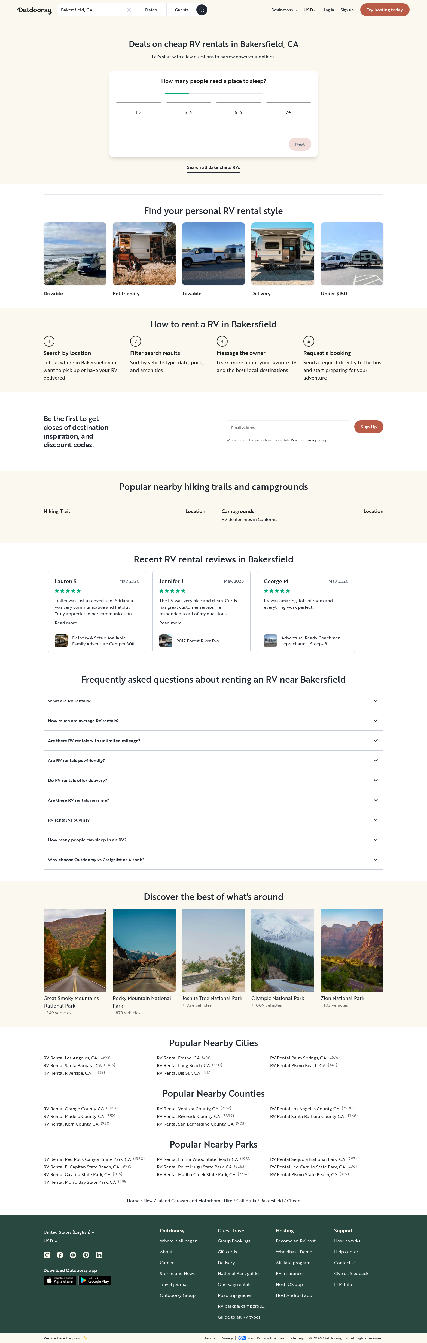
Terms (210, 1338)
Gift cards (227, 1251)
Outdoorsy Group (178, 1295)
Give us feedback (351, 1273)
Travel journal (174, 1284)
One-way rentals (234, 1284)
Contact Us (345, 1262)
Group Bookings (234, 1241)
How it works (347, 1241)
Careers (167, 1262)
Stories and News (177, 1273)
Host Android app (294, 1295)
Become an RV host (296, 1241)
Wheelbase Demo (294, 1251)
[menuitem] (284, 10)
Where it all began (178, 1241)
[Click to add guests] (181, 9)
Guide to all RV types (239, 1317)
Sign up (347, 10)
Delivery (226, 1262)
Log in (329, 10)
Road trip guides (234, 1295)
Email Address (243, 427)
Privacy (227, 1338)
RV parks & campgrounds (243, 1306)
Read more (66, 623)
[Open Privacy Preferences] (261, 1338)
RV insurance (289, 1273)
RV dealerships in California (250, 519)
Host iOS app (289, 1284)
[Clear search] (129, 10)
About (166, 1251)
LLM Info (343, 1284)
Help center (346, 1251)
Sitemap (297, 1338)
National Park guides (239, 1273)
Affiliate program (293, 1262)
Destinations (284, 10)
